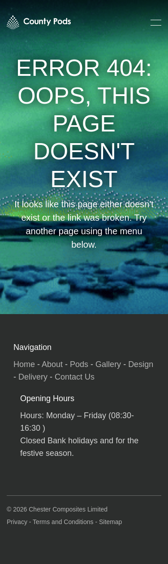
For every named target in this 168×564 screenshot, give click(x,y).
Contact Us (75, 376)
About (52, 364)
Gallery (108, 364)
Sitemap (110, 521)
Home (24, 364)
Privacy (17, 521)
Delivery (32, 376)
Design (140, 364)
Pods (79, 364)
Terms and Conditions (63, 521)
